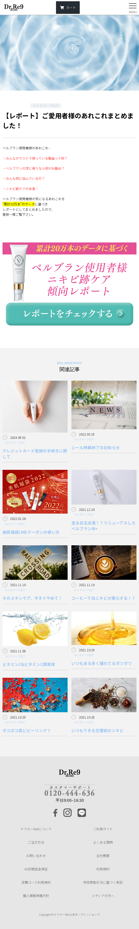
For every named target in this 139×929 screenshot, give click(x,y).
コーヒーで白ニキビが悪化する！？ (103, 598)
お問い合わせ (36, 855)
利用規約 (102, 869)
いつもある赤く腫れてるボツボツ (101, 663)
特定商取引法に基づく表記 (103, 882)
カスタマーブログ (46, 105)
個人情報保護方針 (36, 895)
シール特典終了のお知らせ (95, 447)
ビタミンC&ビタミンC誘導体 (29, 664)
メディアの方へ (103, 895)
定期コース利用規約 (36, 882)
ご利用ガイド (103, 829)
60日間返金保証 (36, 869)
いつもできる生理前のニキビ (97, 730)
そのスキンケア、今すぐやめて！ (33, 598)
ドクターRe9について (36, 829)
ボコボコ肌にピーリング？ (27, 730)
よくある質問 (103, 842)
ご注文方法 (36, 842)
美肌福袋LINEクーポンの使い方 (31, 532)
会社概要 (102, 855)
